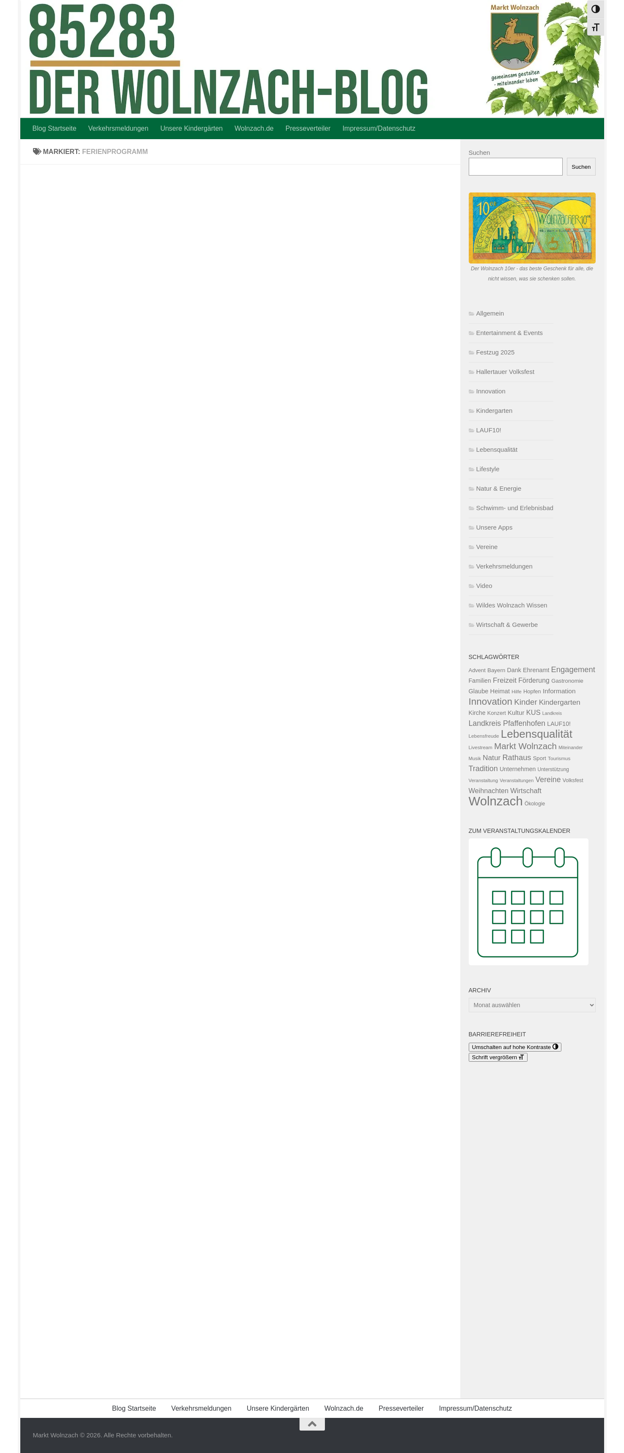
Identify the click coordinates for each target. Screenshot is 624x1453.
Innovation (491, 391)
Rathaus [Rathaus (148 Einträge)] (516, 757)
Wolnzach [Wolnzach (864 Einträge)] (496, 801)
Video (484, 585)
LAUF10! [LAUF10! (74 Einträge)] (559, 723)
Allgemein (490, 313)
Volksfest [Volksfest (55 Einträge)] (573, 780)
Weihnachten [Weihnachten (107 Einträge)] (489, 790)
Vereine (487, 546)
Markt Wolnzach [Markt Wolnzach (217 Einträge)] (525, 746)
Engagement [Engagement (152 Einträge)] (573, 669)
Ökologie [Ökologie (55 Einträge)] (535, 804)
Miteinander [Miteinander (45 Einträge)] (570, 747)
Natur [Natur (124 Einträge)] (491, 757)
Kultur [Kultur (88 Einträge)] (516, 712)
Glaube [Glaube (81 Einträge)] (479, 691)
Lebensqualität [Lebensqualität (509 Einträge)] (536, 734)
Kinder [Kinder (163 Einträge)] (525, 702)
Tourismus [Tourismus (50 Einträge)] (559, 758)
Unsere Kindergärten (191, 128)
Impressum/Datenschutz (378, 128)
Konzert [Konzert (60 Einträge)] (496, 713)
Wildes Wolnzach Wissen (511, 605)
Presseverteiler (308, 128)
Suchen (479, 152)
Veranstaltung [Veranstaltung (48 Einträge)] (483, 780)
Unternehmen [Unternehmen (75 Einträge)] (518, 769)
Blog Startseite (55, 128)
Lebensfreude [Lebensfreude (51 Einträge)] (484, 736)
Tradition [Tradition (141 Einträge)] (483, 768)
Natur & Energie (499, 488)
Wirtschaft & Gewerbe (507, 624)
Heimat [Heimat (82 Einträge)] (500, 691)
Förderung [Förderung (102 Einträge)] (534, 680)
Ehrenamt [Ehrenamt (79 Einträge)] (536, 670)
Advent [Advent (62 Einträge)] (477, 670)
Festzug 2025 (495, 352)
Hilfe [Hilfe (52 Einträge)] (516, 692)
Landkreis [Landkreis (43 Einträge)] (552, 713)
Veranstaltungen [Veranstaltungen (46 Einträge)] (516, 780)
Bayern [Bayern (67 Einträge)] (496, 670)
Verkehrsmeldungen (118, 128)
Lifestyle (488, 468)
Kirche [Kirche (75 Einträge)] (477, 712)
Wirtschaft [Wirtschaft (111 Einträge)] (526, 791)
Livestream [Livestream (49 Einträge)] (480, 747)
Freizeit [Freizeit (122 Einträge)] (505, 680)
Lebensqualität (497, 449)
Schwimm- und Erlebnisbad (515, 507)
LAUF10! (488, 430)
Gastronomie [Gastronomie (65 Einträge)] (567, 681)
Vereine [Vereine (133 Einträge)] (548, 779)
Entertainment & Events (509, 332)
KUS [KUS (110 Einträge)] (533, 713)
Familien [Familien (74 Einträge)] (480, 680)
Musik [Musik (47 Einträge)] (475, 758)
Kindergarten (494, 410)
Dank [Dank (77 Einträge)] (514, 670)
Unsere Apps (494, 527)
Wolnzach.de (254, 128)
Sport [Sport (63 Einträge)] (539, 758)
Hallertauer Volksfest (505, 371)
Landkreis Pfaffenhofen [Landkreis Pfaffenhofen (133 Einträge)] (507, 723)
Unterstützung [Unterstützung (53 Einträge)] (553, 769)
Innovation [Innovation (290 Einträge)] (491, 701)
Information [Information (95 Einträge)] (559, 691)
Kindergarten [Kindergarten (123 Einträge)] (559, 702)
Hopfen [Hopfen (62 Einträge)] (532, 691)
